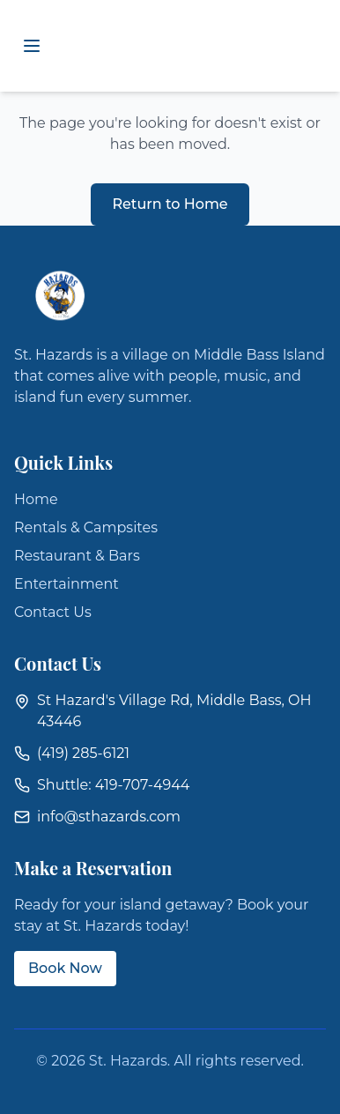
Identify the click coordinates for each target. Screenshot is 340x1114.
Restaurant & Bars (77, 555)
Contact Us (53, 612)
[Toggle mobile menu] (31, 45)
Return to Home (169, 204)
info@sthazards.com (109, 816)
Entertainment (66, 584)
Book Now (65, 968)
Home (36, 499)
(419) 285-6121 (83, 753)
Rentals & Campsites (86, 527)
